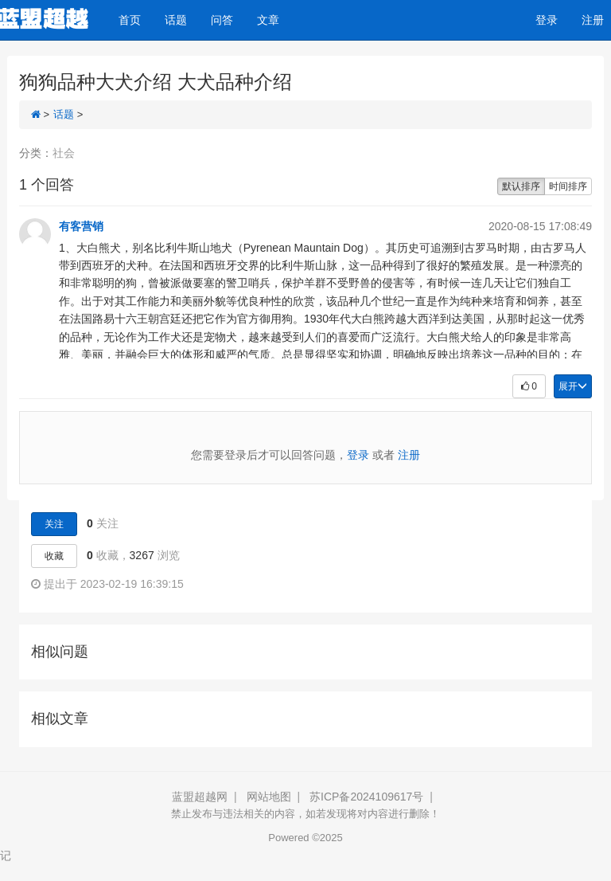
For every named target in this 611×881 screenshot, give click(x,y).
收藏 (54, 556)
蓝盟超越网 (200, 796)
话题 (176, 20)
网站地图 (269, 796)
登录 (546, 20)
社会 (64, 153)
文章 (268, 20)
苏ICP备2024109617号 (366, 796)
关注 (54, 524)
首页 (130, 20)
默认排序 (521, 186)
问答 (222, 20)
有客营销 (81, 226)
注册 (409, 454)
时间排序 (568, 186)
